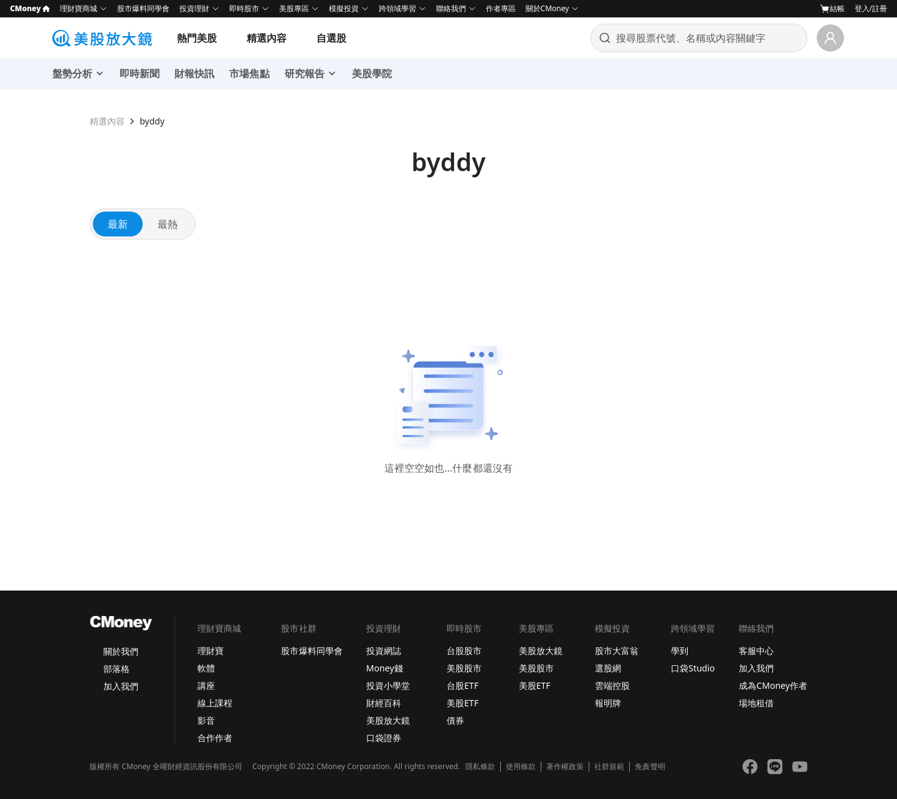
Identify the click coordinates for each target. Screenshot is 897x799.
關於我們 (120, 651)
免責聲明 (650, 767)
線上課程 (214, 703)
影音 (206, 720)
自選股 (331, 38)
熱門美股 (197, 38)
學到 (679, 650)
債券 (455, 720)
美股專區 (294, 8)
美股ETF (462, 703)
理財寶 (210, 650)
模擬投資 (344, 8)
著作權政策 (565, 767)
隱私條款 (480, 767)
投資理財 (194, 8)
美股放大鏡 (388, 720)
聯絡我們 (451, 8)
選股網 (608, 668)
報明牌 (608, 703)
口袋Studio (692, 668)
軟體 (206, 668)
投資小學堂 (388, 685)
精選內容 (267, 38)
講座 (206, 685)
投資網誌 (383, 650)
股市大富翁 (616, 650)
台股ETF (462, 685)
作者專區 (501, 8)
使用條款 (521, 767)
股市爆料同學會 (143, 8)
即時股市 (244, 8)
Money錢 (384, 668)
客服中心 (756, 650)
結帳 (832, 9)
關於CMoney (547, 8)
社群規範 (609, 767)
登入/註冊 (871, 8)
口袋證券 (383, 738)
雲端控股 (612, 685)
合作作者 (214, 738)
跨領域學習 (397, 8)
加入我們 (120, 686)
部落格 (116, 669)
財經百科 (383, 703)
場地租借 (756, 703)
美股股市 (464, 668)
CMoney (30, 8)
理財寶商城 (78, 8)
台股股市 (464, 650)
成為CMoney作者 (773, 685)
